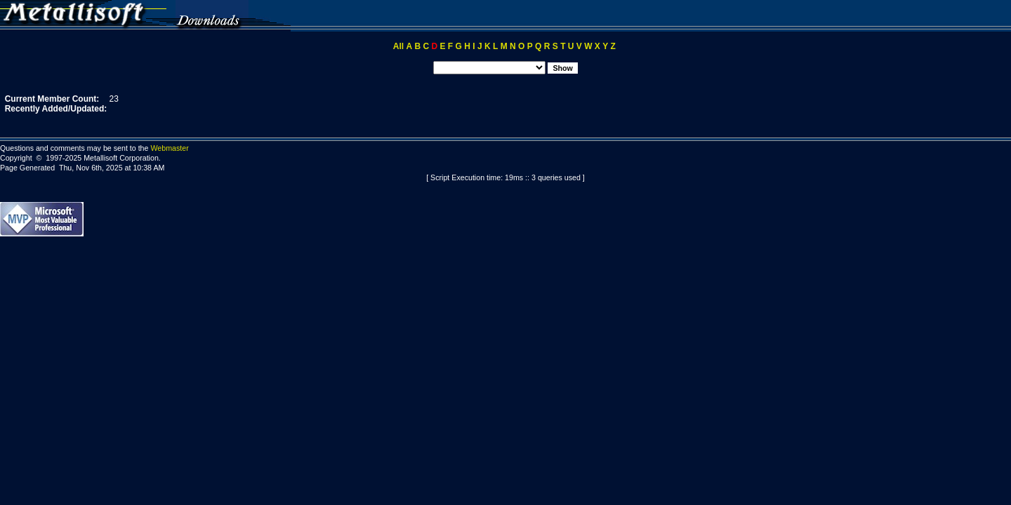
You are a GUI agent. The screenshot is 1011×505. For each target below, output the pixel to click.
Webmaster (169, 148)
